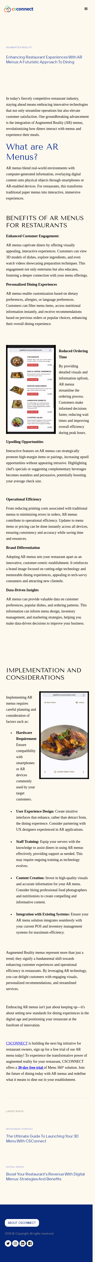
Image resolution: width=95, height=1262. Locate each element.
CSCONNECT (17, 1043)
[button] (86, 9)
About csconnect (22, 1222)
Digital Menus (15, 1167)
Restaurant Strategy (19, 1129)
